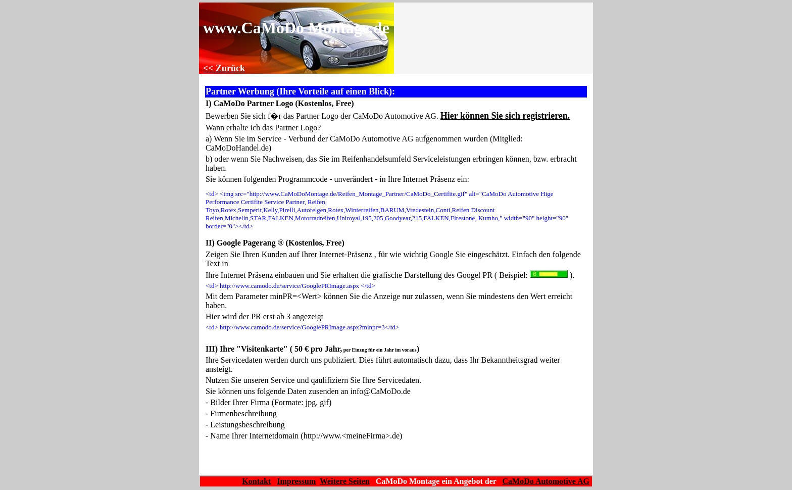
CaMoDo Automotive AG (546, 481)
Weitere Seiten (345, 481)
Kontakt (256, 481)
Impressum (296, 481)
